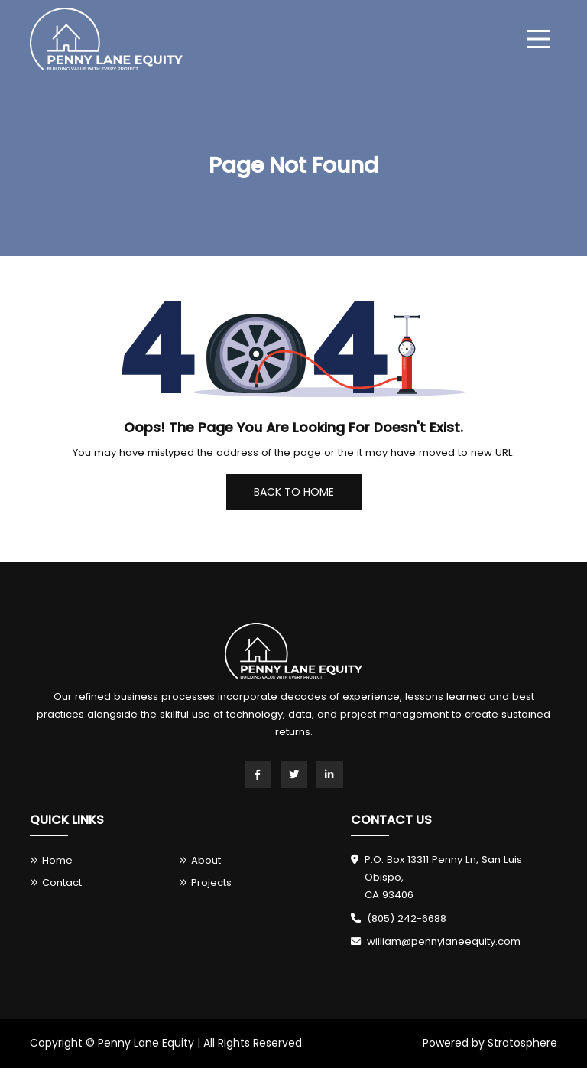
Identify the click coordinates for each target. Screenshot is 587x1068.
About (206, 860)
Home (57, 860)
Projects (211, 882)
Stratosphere (522, 1042)
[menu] (538, 39)
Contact (62, 882)
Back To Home (294, 492)
